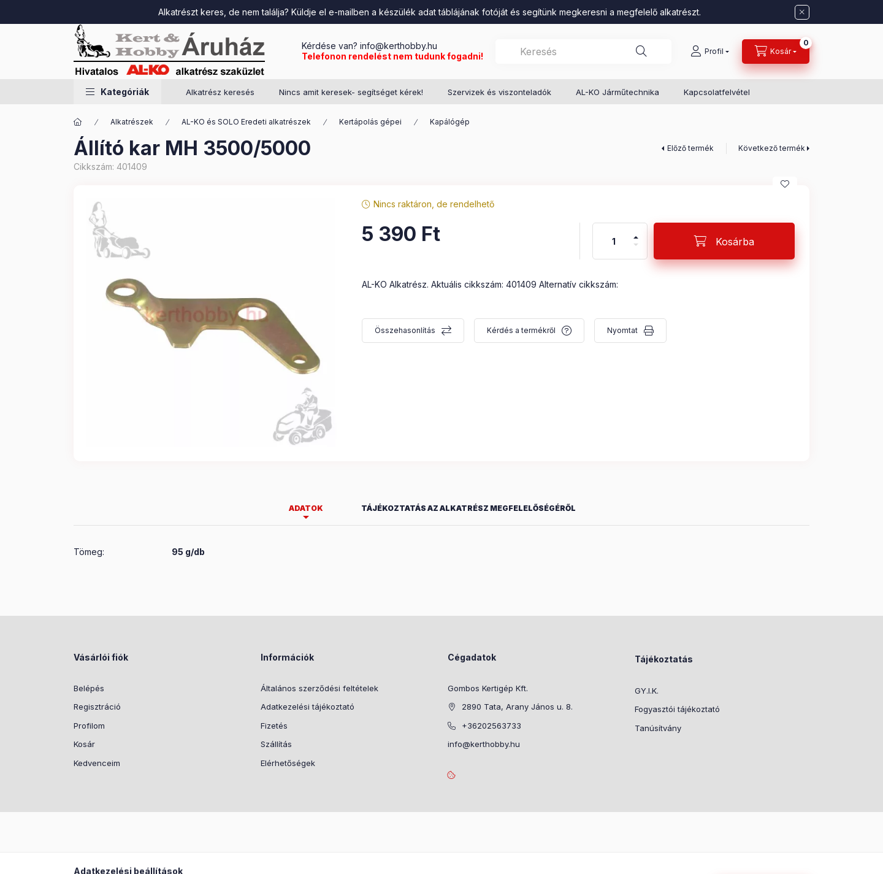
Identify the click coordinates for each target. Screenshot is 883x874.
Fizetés (274, 725)
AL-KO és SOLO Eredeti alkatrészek (246, 121)
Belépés (89, 688)
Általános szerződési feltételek (319, 688)
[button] (117, 91)
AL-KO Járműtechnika (617, 92)
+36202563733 (491, 725)
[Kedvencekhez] (785, 184)
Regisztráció (97, 706)
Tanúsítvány (658, 728)
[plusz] (636, 232)
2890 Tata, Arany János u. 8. (517, 706)
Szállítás (276, 744)
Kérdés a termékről (521, 330)
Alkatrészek (131, 121)
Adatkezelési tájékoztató (307, 706)
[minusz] (636, 250)
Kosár (84, 744)
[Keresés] (641, 51)
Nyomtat (622, 330)
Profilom (89, 725)
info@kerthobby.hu (397, 45)
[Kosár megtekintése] (775, 51)
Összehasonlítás (405, 330)
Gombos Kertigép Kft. (488, 688)
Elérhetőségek (288, 763)
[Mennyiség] (614, 241)
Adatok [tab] (306, 508)
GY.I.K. (647, 691)
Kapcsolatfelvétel (717, 92)
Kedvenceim (97, 763)
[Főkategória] (78, 122)
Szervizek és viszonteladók (499, 92)
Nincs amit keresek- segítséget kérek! (351, 92)
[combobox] (583, 51)
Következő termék (771, 148)
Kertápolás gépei (370, 121)
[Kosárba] (724, 241)
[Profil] (710, 51)
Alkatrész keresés (220, 92)
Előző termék (690, 148)
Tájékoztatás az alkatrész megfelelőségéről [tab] (468, 508)
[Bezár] (802, 12)
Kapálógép (450, 121)
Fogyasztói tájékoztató (677, 709)
